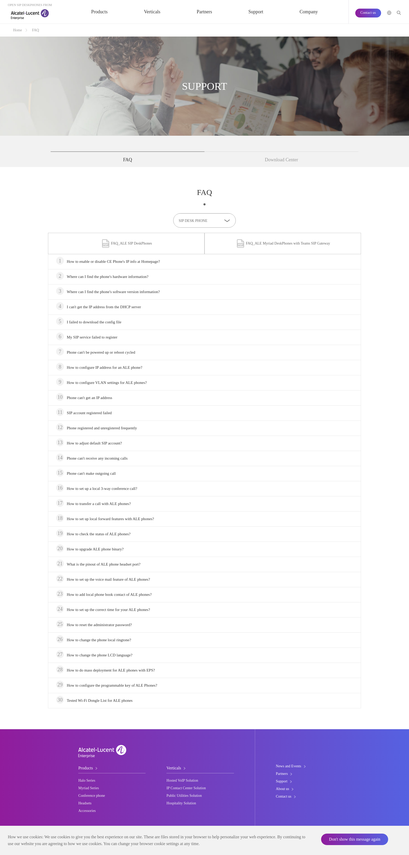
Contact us (368, 13)
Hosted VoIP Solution (182, 780)
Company (308, 11)
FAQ (35, 30)
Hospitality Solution (181, 803)
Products (99, 11)
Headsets (85, 803)
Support (255, 11)
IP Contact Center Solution (186, 788)
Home (17, 30)
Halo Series (86, 780)
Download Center (281, 159)
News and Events (288, 766)
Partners (204, 11)
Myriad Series (88, 788)
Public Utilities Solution (184, 796)
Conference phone (91, 796)
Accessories (87, 811)
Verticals (152, 11)
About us (282, 789)
